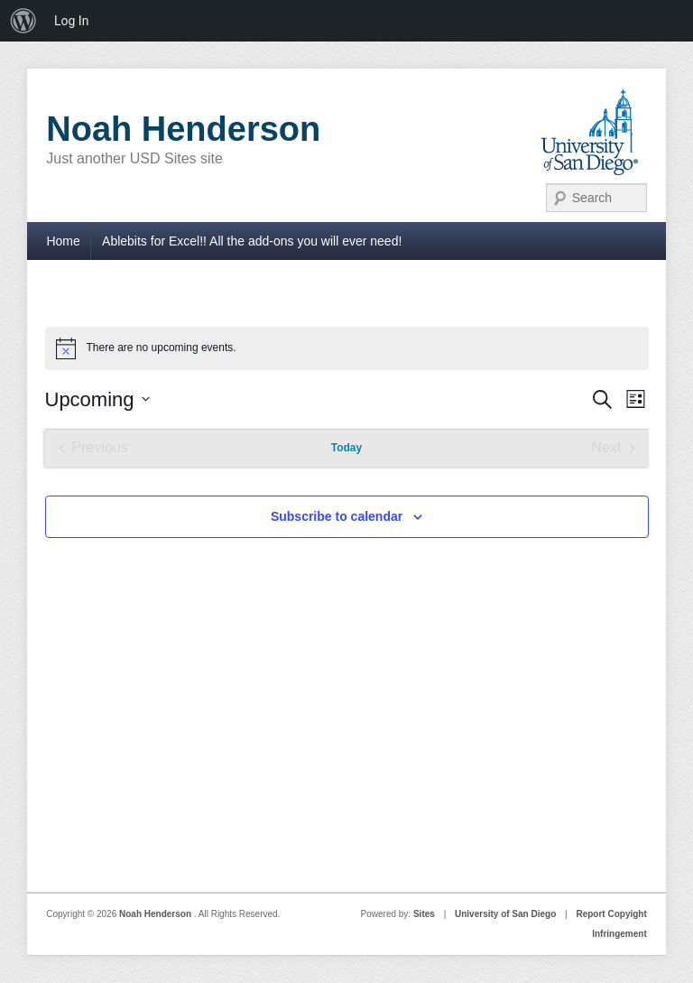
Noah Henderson (183, 129)
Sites (424, 914)
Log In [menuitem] (71, 21)
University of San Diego (505, 914)
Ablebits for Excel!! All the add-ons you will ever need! (252, 241)
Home (62, 241)
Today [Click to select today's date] (346, 447)
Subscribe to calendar (336, 516)
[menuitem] (23, 21)
